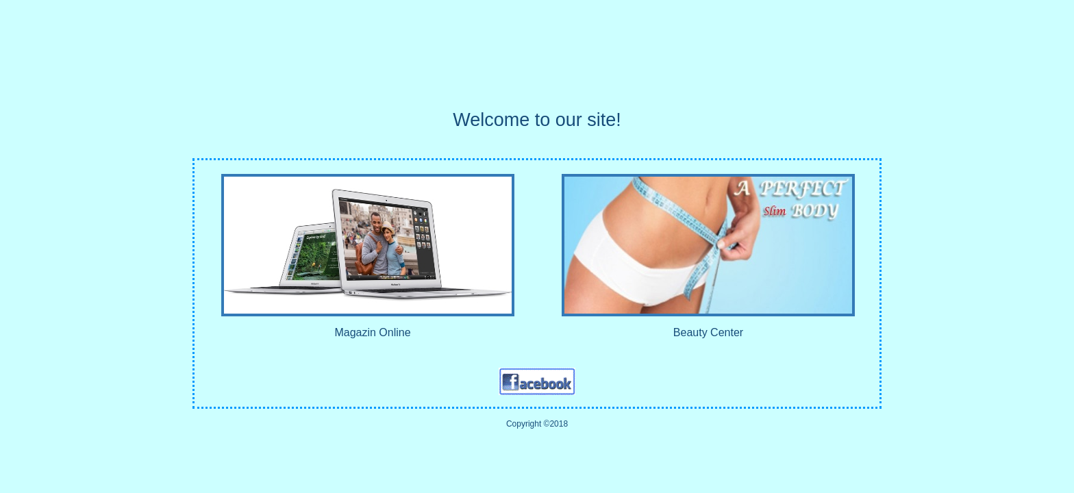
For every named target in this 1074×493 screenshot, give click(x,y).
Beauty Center (708, 332)
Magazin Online (372, 332)
